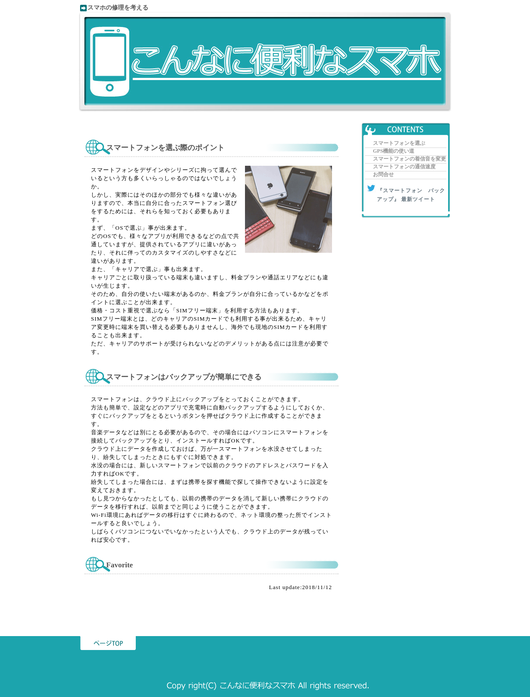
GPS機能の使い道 (393, 151)
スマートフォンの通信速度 (404, 167)
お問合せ (383, 174)
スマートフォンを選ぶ (399, 143)
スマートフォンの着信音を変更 (409, 159)
